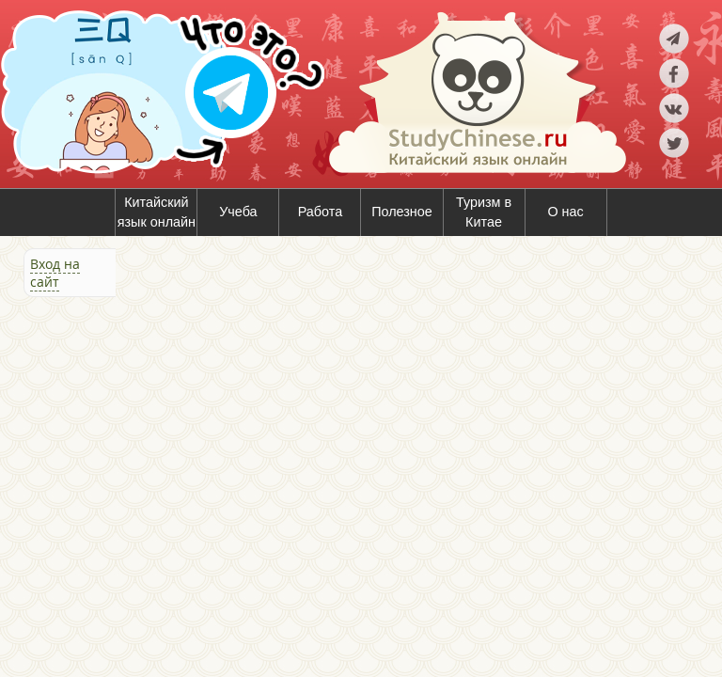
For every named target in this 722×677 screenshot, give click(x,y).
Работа (320, 211)
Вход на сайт (55, 273)
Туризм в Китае (483, 212)
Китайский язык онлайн (157, 212)
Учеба (238, 211)
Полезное (401, 211)
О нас (565, 211)
